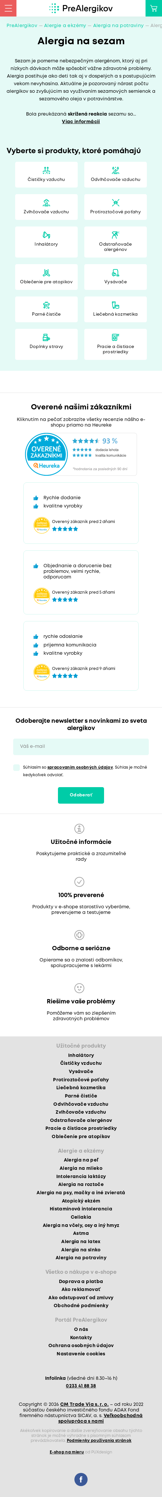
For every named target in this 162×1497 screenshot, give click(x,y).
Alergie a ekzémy (65, 26)
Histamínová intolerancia (81, 1209)
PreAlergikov (22, 26)
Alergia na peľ (81, 1160)
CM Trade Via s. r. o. (84, 1405)
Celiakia (81, 1217)
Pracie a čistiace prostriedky (115, 349)
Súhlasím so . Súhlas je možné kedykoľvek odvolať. (85, 771)
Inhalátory (46, 244)
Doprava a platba (81, 1282)
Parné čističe (46, 314)
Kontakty (81, 1338)
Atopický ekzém (81, 1201)
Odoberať (81, 795)
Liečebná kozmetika (115, 314)
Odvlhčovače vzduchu (115, 180)
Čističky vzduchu (46, 180)
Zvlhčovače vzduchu (46, 212)
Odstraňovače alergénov (115, 247)
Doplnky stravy (47, 347)
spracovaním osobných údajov (80, 767)
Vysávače (115, 282)
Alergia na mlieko (81, 1168)
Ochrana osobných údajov (81, 1346)
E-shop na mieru (67, 1452)
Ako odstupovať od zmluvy (80, 1298)
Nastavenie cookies (81, 1354)
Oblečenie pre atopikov (46, 282)
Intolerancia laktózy (81, 1177)
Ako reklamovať (81, 1290)
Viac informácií (81, 122)
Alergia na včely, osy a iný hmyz (81, 1226)
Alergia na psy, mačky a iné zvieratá (81, 1193)
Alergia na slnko (80, 1250)
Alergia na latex (80, 1242)
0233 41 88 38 (81, 1386)
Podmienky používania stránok (99, 1441)
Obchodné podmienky (81, 1306)
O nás (81, 1330)
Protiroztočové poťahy (115, 212)
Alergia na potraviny (118, 26)
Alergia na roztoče (81, 1185)
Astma (81, 1234)
